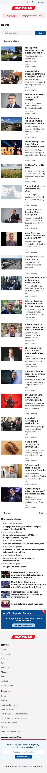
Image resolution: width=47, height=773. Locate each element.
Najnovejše (5, 654)
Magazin (19, 555)
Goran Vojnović (30, 341)
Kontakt (4, 700)
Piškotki (4, 727)
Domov (4, 649)
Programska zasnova (9, 705)
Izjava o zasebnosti (9, 722)
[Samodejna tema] (27, 2)
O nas (3, 696)
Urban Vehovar (30, 317)
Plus (3, 676)
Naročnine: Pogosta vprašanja (13, 718)
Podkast (4, 681)
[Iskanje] (17, 33)
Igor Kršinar (29, 111)
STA (27, 134)
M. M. (28, 64)
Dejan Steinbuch (31, 364)
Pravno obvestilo (8, 709)
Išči (40, 33)
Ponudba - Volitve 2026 (10, 731)
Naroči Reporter (23, 625)
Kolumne (5, 667)
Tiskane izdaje (7, 685)
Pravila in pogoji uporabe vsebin (14, 714)
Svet (18, 564)
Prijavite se (23, 756)
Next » (41, 513)
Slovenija (19, 523)
